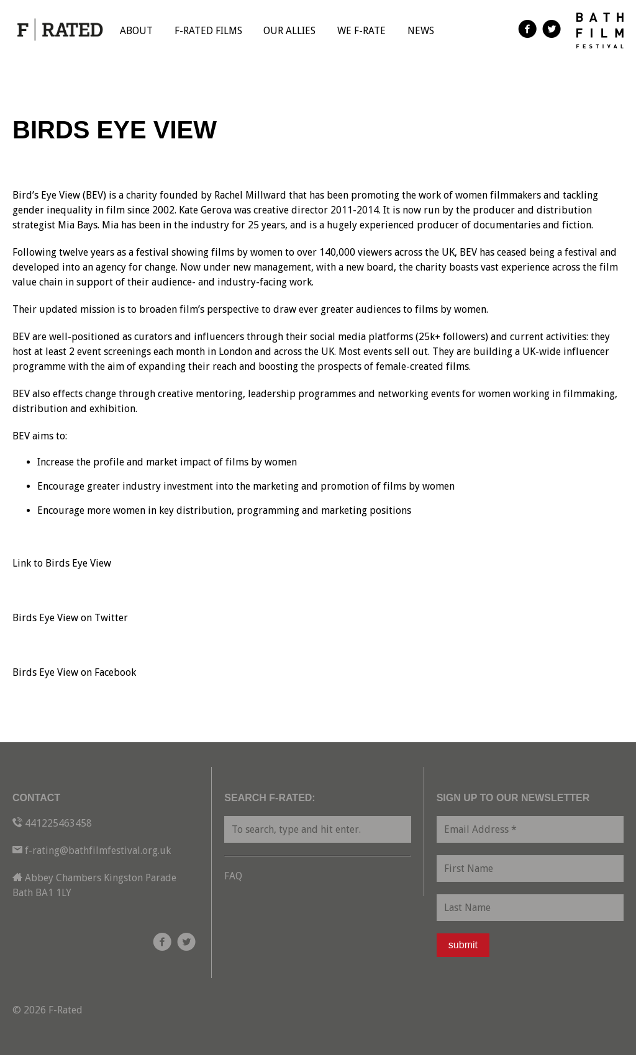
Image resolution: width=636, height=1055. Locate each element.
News (420, 31)
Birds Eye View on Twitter (70, 618)
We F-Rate (361, 31)
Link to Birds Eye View (61, 563)
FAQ (233, 876)
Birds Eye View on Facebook (74, 672)
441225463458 (58, 823)
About (136, 31)
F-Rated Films (208, 31)
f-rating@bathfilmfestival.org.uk (98, 850)
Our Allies (289, 31)
